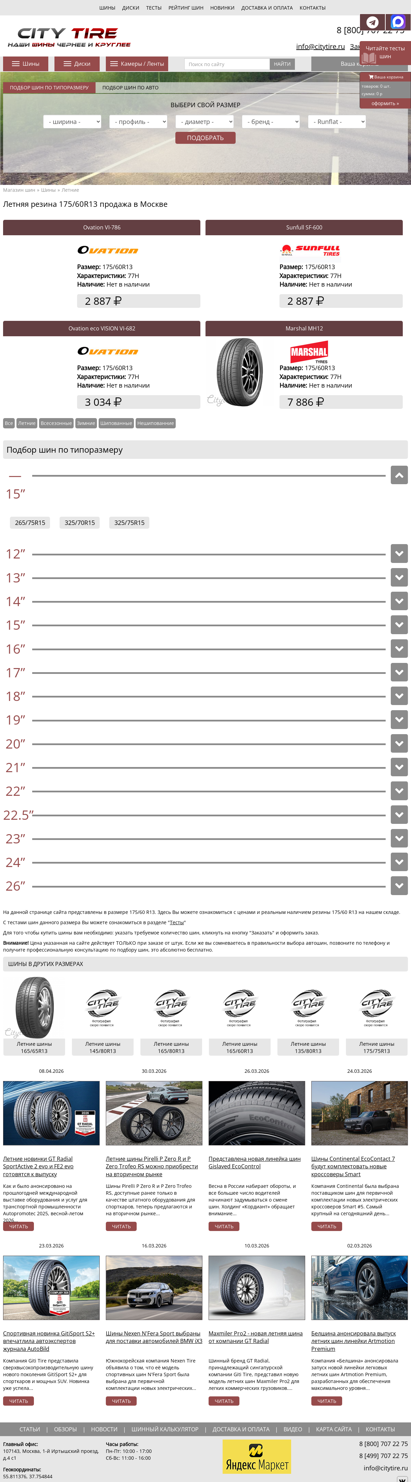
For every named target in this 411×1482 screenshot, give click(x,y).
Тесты (177, 922)
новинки (222, 7)
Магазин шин (19, 190)
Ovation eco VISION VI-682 (101, 328)
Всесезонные (56, 423)
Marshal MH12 (304, 328)
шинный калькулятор (165, 1429)
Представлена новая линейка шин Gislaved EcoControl (255, 1162)
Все (9, 423)
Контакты (313, 7)
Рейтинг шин (186, 7)
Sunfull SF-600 (304, 227)
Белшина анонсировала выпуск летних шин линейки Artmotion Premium (353, 1341)
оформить (385, 103)
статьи (30, 1429)
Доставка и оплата (267, 7)
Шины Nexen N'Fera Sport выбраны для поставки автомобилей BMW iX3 (154, 1337)
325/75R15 (129, 522)
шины (107, 7)
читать (18, 1226)
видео (293, 1429)
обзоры (65, 1429)
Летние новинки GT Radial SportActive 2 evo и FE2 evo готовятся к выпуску (38, 1166)
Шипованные (116, 423)
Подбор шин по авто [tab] (130, 87)
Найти (282, 64)
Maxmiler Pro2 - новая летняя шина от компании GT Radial (256, 1337)
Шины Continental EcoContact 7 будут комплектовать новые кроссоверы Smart (353, 1166)
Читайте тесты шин (385, 52)
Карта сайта (334, 1429)
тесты (154, 7)
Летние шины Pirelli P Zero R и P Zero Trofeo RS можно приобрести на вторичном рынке (152, 1166)
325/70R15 (80, 522)
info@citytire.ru (320, 46)
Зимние (86, 423)
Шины (48, 190)
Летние (70, 190)
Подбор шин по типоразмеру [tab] (49, 87)
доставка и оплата (241, 1429)
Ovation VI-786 (102, 227)
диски (130, 7)
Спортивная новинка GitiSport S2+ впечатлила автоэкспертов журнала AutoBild (49, 1341)
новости (104, 1429)
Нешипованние (155, 423)
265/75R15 (30, 522)
